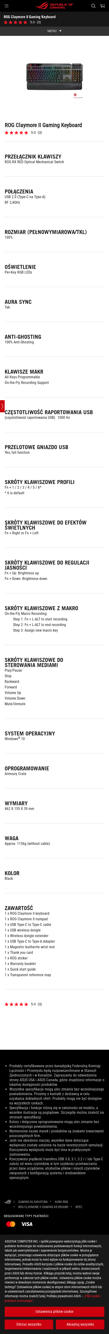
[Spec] (78, 1207)
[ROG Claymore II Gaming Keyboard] (43, 1207)
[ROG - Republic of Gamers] (54, 5)
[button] (6, 6)
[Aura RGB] (61, 1202)
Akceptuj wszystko (80, 1324)
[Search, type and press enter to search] (93, 6)
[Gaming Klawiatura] (33, 1202)
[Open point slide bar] (2, 406)
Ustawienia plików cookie (54, 1311)
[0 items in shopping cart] (102, 6)
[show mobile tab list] (54, 31)
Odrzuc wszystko (28, 1324)
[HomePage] (7, 1202)
